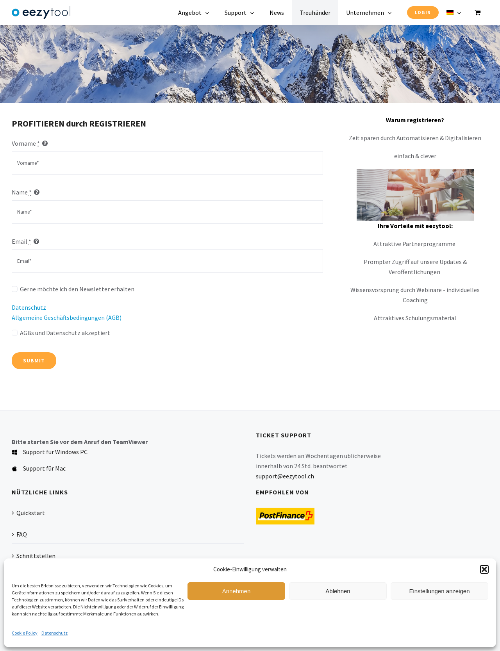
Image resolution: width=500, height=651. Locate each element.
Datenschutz (54, 633)
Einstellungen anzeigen (439, 591)
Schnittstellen (35, 556)
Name (22, 192)
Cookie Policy (25, 633)
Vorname (26, 143)
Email (21, 241)
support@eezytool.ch (285, 476)
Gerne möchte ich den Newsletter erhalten (77, 289)
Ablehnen (337, 591)
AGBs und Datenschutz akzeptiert (65, 333)
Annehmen (236, 591)
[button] (484, 569)
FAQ (21, 534)
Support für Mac (44, 468)
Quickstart (30, 513)
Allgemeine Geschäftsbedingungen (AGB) (66, 317)
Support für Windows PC (55, 452)
